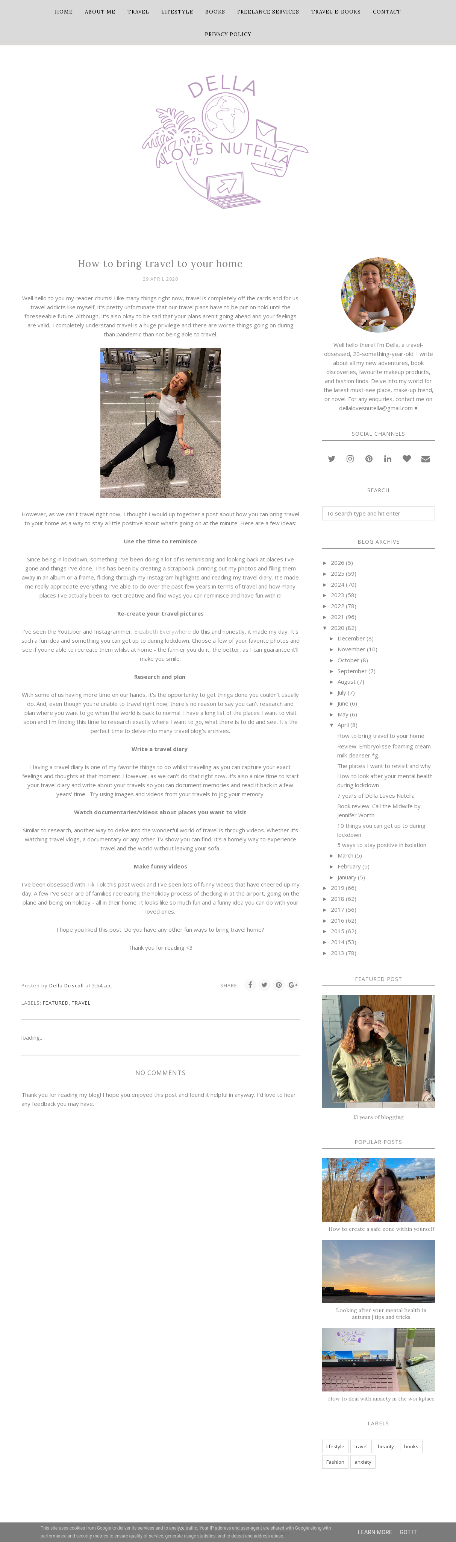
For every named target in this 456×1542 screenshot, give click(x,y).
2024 (337, 584)
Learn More (375, 1532)
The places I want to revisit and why (384, 765)
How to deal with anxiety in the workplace (381, 1398)
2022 (337, 606)
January (347, 877)
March (345, 855)
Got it (408, 1532)
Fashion (335, 1461)
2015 (337, 931)
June (343, 703)
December (351, 638)
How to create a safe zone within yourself (381, 1229)
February (349, 866)
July (342, 692)
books (411, 1446)
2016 (337, 920)
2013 (337, 953)
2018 (337, 898)
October (348, 660)
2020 (337, 627)
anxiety (362, 1461)
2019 (337, 887)
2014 (337, 942)
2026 (337, 562)
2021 (337, 616)
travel (81, 1002)
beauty (386, 1446)
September (352, 671)
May (343, 714)
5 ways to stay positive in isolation (381, 845)
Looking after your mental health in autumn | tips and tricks (381, 1313)
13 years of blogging (378, 1117)
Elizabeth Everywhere (162, 631)
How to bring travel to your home (380, 735)
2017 (337, 909)
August (347, 681)
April (343, 724)
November (351, 649)
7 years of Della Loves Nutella (376, 795)
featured (56, 1002)
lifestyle (335, 1446)
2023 (337, 595)
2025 (337, 573)
